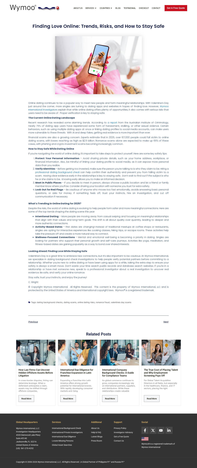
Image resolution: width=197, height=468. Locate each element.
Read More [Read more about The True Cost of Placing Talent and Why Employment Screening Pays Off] (152, 398)
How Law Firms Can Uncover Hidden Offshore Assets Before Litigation (36, 372)
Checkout (144, 8)
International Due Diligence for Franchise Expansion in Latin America (76, 372)
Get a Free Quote (121, 436)
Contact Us (119, 441)
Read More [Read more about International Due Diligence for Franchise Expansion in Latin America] (68, 398)
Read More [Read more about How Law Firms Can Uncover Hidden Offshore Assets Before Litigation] (26, 398)
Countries (106, 8)
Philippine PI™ (104, 462)
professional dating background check (57, 172)
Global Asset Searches (62, 445)
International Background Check (66, 428)
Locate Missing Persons (62, 441)
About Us (77, 8)
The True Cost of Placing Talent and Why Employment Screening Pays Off (161, 372)
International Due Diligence (64, 436)
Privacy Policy (120, 428)
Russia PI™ (120, 462)
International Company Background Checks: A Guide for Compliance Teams (118, 372)
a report (112, 122)
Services (90, 8)
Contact (156, 8)
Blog (117, 8)
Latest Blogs (96, 436)
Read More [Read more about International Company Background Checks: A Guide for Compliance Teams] (110, 398)
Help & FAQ (96, 432)
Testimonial (130, 8)
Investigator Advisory (123, 432)
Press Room (96, 441)
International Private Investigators (67, 432)
